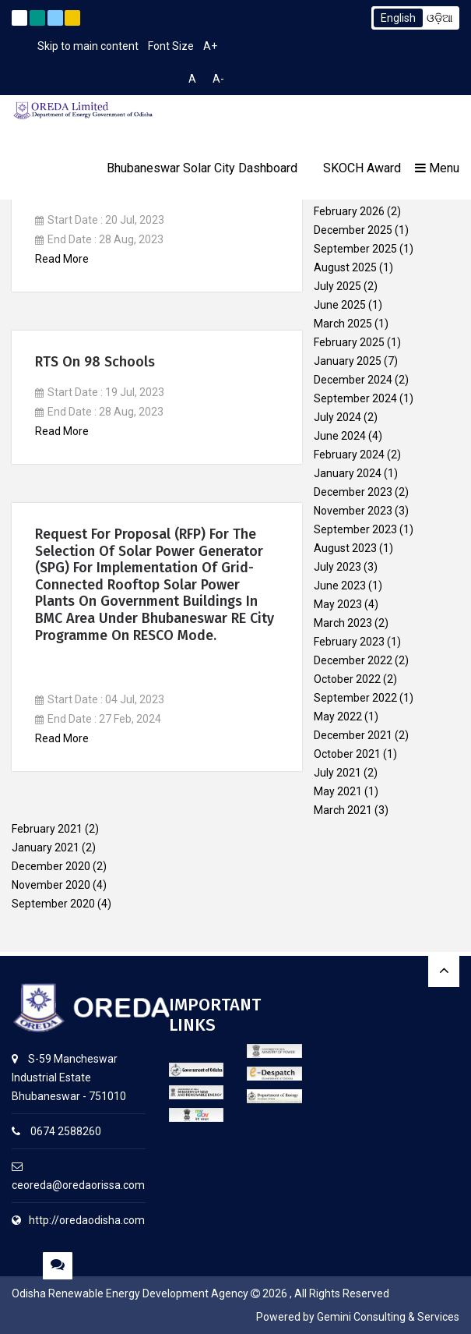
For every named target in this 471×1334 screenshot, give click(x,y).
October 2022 (347, 679)
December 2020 (51, 866)
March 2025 (343, 323)
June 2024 (340, 436)
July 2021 (337, 772)
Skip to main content (88, 46)
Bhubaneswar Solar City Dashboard (202, 168)
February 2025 (349, 342)
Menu (437, 168)
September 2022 (355, 698)
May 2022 (338, 716)
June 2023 (340, 585)
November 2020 (51, 885)
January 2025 (347, 361)
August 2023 (345, 548)
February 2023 (349, 641)
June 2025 (340, 305)
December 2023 (353, 492)
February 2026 (349, 211)
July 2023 (337, 567)
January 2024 (347, 473)
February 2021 (47, 829)
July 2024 (337, 417)
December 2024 (353, 379)
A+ (210, 46)
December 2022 (353, 660)
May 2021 (338, 791)
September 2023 (355, 529)
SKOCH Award (362, 168)
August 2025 (345, 267)
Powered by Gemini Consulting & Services (357, 1317)
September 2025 (355, 248)
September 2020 (53, 903)
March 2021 (343, 810)
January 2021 (45, 847)
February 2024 (349, 454)
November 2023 (353, 510)
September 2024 (355, 398)
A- (218, 79)
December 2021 (353, 735)
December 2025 (353, 230)
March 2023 (343, 623)
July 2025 (337, 286)
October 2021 (347, 754)
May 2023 (338, 604)
